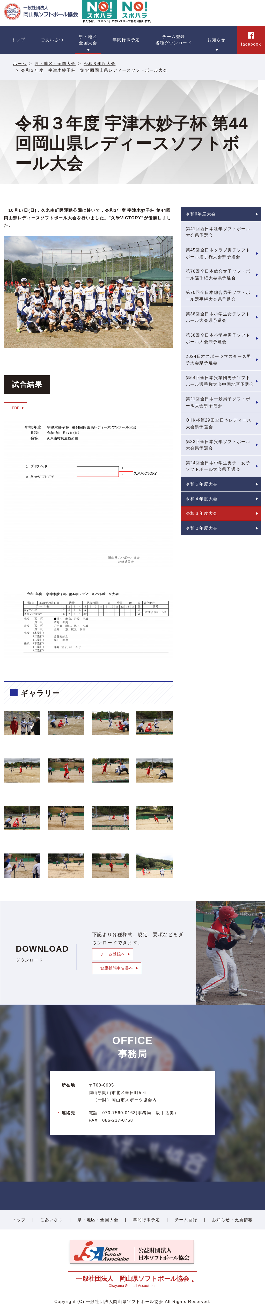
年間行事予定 (146, 1220)
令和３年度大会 (99, 63)
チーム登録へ (112, 954)
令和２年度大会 (202, 528)
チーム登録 (186, 1220)
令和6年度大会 (201, 214)
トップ (19, 1220)
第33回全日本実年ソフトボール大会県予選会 (218, 445)
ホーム (20, 63)
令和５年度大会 (202, 484)
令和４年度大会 (202, 499)
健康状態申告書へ (116, 968)
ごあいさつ (51, 1220)
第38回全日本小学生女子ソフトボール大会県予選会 (218, 317)
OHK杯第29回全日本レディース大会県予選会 (219, 423)
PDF (15, 408)
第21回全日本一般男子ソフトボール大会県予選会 (218, 402)
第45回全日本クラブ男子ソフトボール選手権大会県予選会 (218, 253)
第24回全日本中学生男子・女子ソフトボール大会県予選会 (218, 466)
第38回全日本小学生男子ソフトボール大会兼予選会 (218, 338)
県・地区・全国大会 (55, 63)
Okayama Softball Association (132, 1281)
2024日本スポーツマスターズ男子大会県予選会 (218, 359)
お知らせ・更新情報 (232, 1220)
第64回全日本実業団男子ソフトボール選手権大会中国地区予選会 (220, 381)
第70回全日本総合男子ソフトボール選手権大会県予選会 (218, 295)
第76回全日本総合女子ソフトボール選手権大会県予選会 (218, 274)
